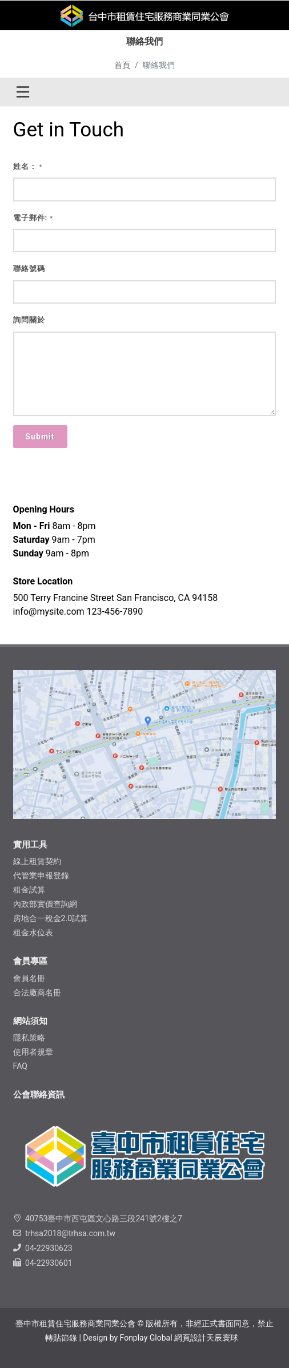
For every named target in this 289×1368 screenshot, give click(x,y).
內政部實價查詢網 (45, 904)
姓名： (28, 166)
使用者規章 (33, 1051)
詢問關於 (29, 320)
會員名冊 (29, 978)
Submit (40, 436)
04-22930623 (49, 1248)
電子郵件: (33, 217)
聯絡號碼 (29, 268)
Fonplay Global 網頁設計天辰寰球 (179, 1337)
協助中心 (166, 34)
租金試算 (29, 889)
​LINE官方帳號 (218, 34)
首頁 (122, 65)
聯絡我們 (123, 34)
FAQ (20, 1066)
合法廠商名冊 (37, 992)
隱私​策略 (29, 1037)
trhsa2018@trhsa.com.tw (70, 1233)
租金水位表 (33, 932)
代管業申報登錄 (41, 875)
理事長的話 (75, 34)
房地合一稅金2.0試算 (50, 918)
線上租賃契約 (37, 861)
